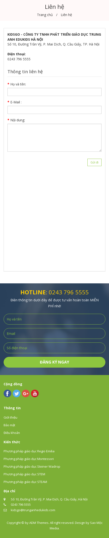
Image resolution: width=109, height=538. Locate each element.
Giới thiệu (10, 417)
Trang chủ (45, 14)
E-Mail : (16, 102)
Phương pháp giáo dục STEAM (25, 482)
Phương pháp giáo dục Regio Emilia (29, 451)
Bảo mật (9, 425)
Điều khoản (12, 433)
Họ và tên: (18, 84)
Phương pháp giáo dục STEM (24, 474)
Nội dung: (17, 120)
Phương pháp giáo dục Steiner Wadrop (32, 466)
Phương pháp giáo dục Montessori (29, 459)
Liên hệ (66, 14)
